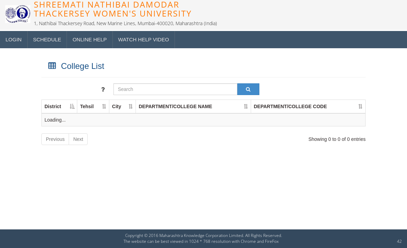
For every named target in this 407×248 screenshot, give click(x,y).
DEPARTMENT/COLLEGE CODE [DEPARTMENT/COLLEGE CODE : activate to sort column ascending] (290, 106)
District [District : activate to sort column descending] (52, 106)
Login (14, 39)
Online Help (89, 39)
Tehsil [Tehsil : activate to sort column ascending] (86, 106)
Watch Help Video (143, 39)
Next (78, 139)
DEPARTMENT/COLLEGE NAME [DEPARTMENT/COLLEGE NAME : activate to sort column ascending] (175, 106)
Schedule (47, 39)
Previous (55, 139)
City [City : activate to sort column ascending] (116, 106)
